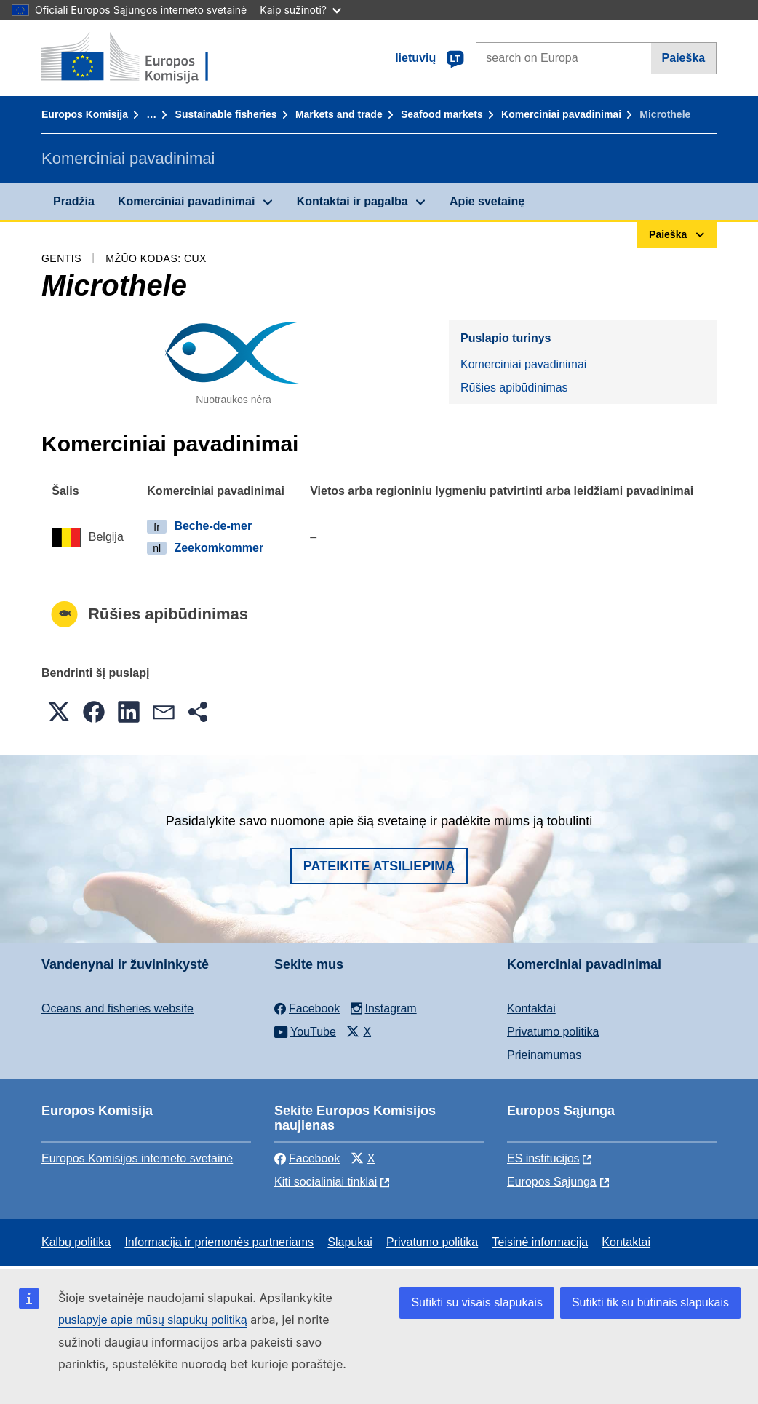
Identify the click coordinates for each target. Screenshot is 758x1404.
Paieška (684, 58)
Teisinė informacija (540, 1242)
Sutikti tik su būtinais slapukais (650, 1302)
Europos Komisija (84, 114)
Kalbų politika (76, 1242)
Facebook (307, 1158)
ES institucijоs (543, 1158)
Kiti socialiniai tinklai (325, 1181)
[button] (58, 711)
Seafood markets (442, 114)
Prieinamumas (544, 1055)
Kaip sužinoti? (300, 10)
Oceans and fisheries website (117, 1008)
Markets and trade (339, 114)
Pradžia (74, 201)
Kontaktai (531, 1008)
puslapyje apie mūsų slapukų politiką (152, 1320)
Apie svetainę (487, 201)
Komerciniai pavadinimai (561, 114)
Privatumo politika (553, 1032)
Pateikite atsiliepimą (379, 866)
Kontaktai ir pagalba (352, 201)
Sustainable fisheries (226, 114)
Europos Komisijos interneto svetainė (137, 1158)
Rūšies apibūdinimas (514, 387)
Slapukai (349, 1242)
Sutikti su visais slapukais (477, 1302)
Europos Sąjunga (552, 1181)
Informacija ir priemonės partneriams (219, 1242)
